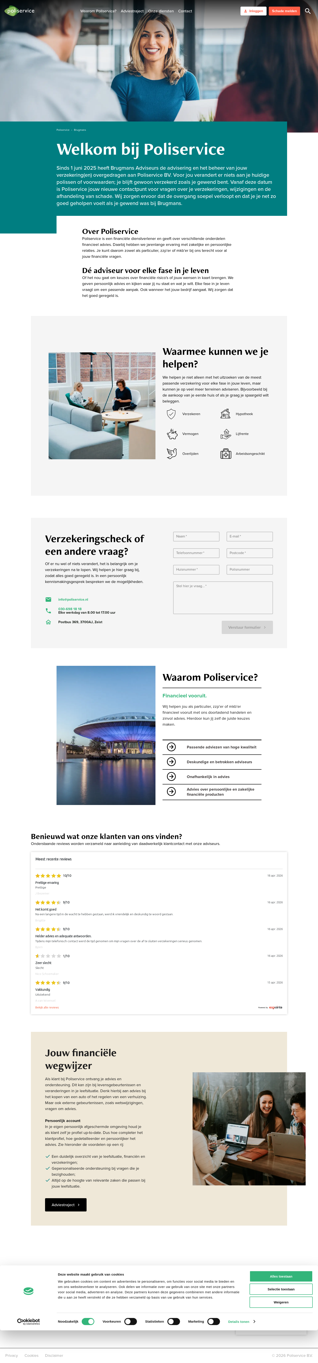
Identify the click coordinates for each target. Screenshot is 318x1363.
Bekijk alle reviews (47, 1007)
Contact (185, 11)
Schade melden (284, 11)
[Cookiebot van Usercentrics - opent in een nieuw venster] (28, 1354)
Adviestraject (132, 11)
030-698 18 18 (70, 609)
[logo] (19, 11)
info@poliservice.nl (73, 599)
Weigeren (281, 1335)
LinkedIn (95, 1289)
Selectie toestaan (281, 1322)
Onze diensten (161, 11)
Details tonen (238, 1354)
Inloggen (253, 11)
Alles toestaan (281, 1309)
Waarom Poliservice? (98, 11)
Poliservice (63, 129)
